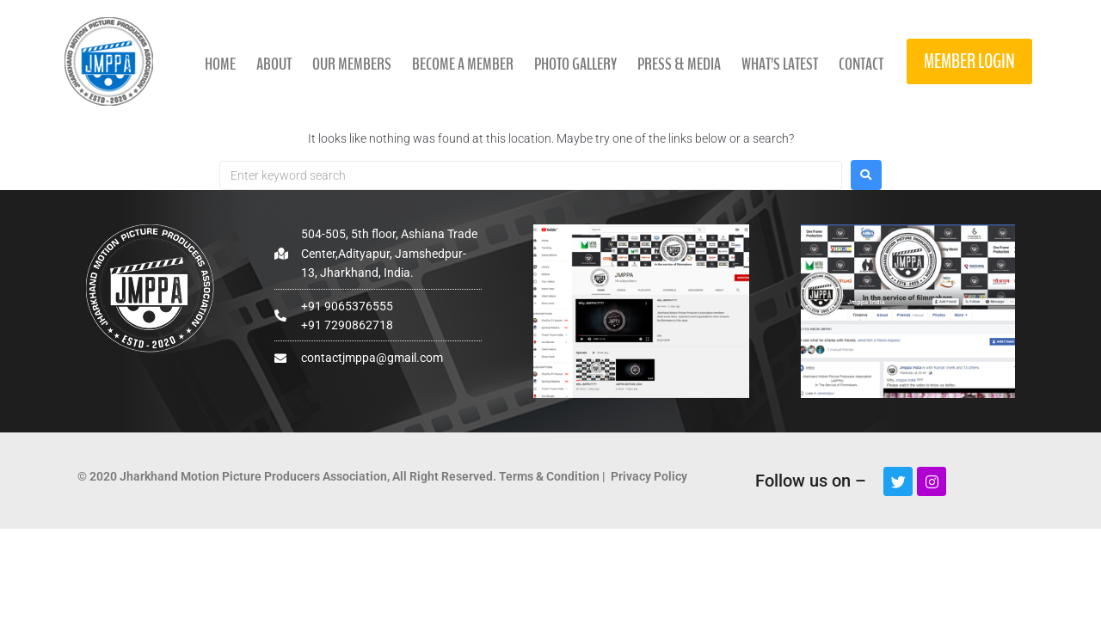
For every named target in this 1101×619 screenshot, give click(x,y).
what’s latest (779, 64)
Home (220, 64)
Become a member (463, 64)
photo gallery (575, 64)
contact (861, 64)
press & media (679, 64)
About (274, 64)
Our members (351, 64)
